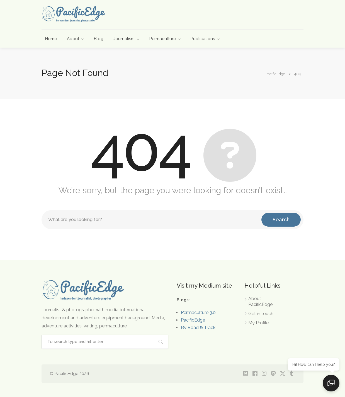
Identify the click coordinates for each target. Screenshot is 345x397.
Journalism (124, 38)
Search (281, 219)
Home (51, 38)
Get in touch (260, 313)
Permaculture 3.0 (198, 312)
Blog (98, 38)
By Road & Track (198, 327)
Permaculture (162, 38)
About (73, 38)
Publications (203, 38)
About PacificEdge (260, 301)
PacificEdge (193, 320)
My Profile (258, 322)
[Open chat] (331, 383)
